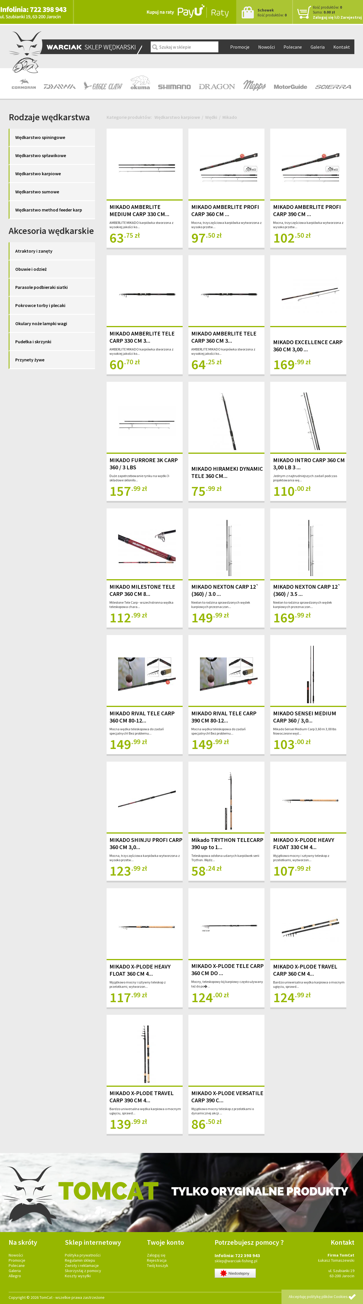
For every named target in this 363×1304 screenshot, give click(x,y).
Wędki (211, 117)
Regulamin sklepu (80, 1260)
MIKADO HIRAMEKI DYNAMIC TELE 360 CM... (227, 472)
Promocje (239, 47)
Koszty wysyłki (78, 1275)
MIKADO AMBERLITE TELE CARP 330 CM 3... (142, 337)
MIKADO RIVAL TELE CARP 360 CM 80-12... (142, 717)
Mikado (229, 117)
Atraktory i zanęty (33, 251)
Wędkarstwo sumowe (37, 192)
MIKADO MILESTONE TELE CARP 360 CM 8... (142, 590)
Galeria (318, 47)
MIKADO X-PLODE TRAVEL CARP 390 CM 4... (141, 1096)
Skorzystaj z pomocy (83, 1270)
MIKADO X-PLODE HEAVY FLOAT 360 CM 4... (140, 970)
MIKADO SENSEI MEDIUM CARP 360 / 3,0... (304, 717)
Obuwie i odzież (31, 269)
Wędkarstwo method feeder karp (48, 210)
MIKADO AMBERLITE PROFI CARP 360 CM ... (225, 210)
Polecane (292, 47)
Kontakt (341, 47)
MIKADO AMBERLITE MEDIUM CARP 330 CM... (139, 210)
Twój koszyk (157, 1265)
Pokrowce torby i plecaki (40, 305)
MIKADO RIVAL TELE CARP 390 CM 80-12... (223, 717)
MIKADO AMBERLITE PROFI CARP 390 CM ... (307, 210)
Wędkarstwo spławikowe (40, 155)
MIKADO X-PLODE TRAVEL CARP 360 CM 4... (305, 970)
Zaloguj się (323, 17)
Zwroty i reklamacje (82, 1265)
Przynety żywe (29, 360)
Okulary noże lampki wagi (41, 323)
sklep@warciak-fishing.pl (236, 1260)
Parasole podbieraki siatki (41, 287)
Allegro (15, 1275)
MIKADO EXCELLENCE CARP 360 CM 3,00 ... (308, 345)
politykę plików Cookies (327, 1296)
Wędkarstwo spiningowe (40, 137)
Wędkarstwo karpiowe (38, 173)
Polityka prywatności (83, 1255)
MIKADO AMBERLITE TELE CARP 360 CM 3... (223, 337)
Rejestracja (157, 1260)
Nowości (266, 47)
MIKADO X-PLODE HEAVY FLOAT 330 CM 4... (303, 843)
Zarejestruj (351, 17)
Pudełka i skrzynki (33, 341)
